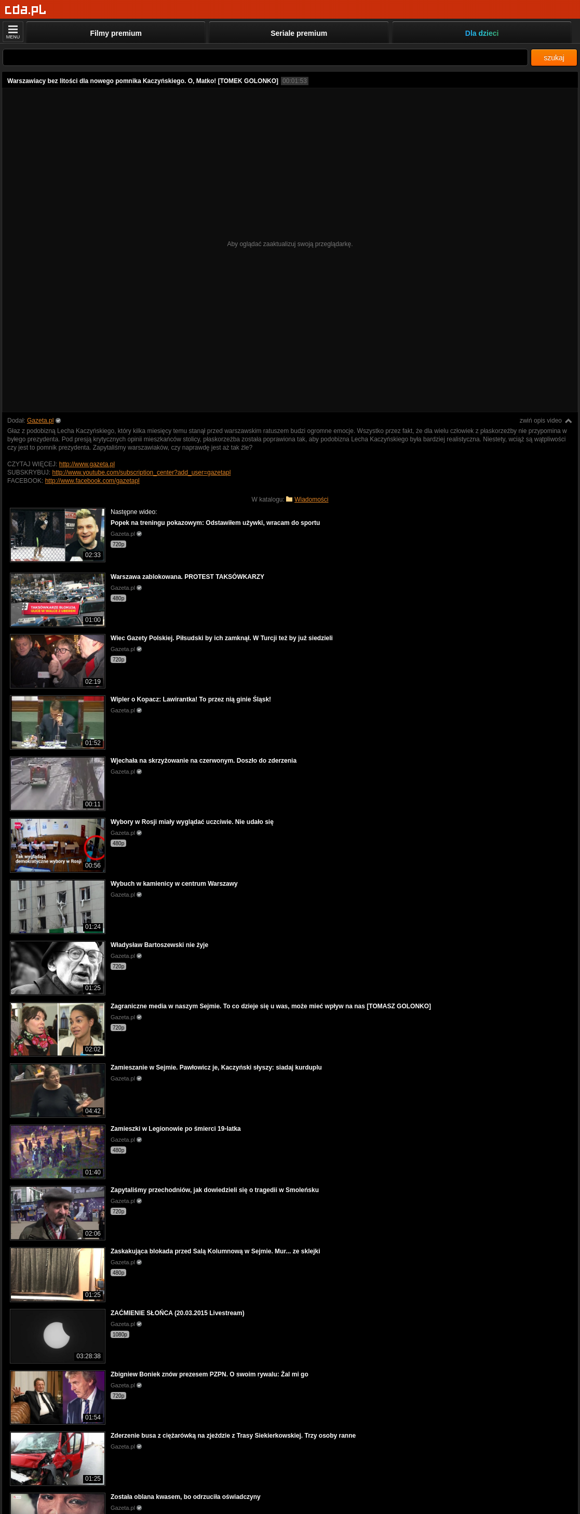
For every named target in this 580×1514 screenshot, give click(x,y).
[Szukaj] (265, 57)
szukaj (554, 57)
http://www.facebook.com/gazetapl (92, 480)
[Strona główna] (25, 10)
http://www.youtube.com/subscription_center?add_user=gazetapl (141, 472)
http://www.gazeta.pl (87, 464)
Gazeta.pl (40, 420)
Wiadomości (311, 499)
